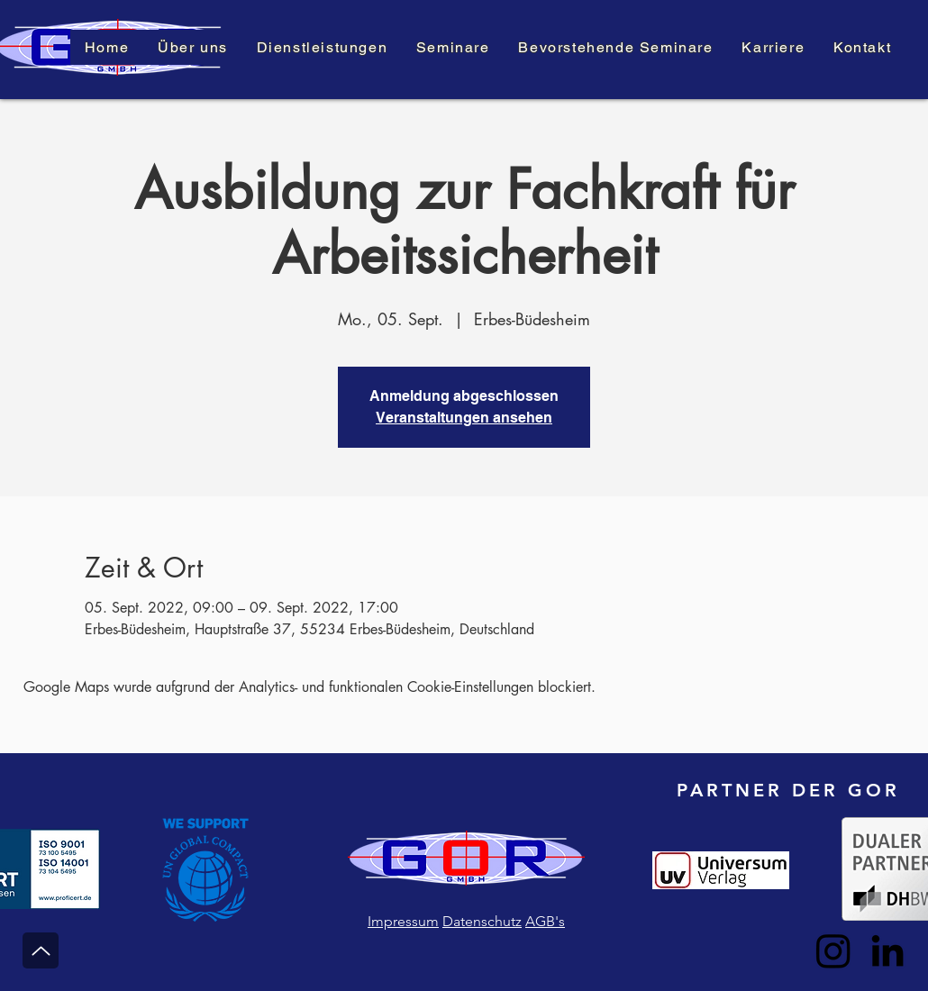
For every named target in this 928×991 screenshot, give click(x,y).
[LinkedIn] (887, 950)
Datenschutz (482, 921)
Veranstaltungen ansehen (464, 417)
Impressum (403, 921)
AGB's (545, 921)
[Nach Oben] (41, 950)
